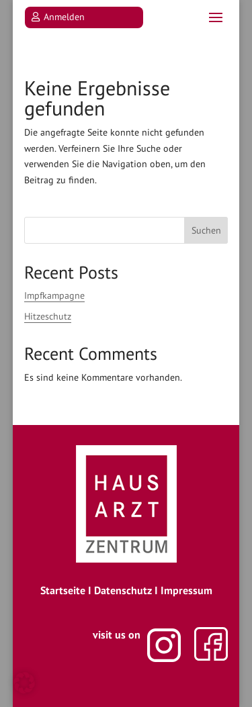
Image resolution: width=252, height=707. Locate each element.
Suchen (206, 230)
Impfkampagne (54, 295)
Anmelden (64, 17)
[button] (24, 683)
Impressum (186, 590)
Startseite (62, 590)
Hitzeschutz (47, 316)
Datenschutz (123, 590)
